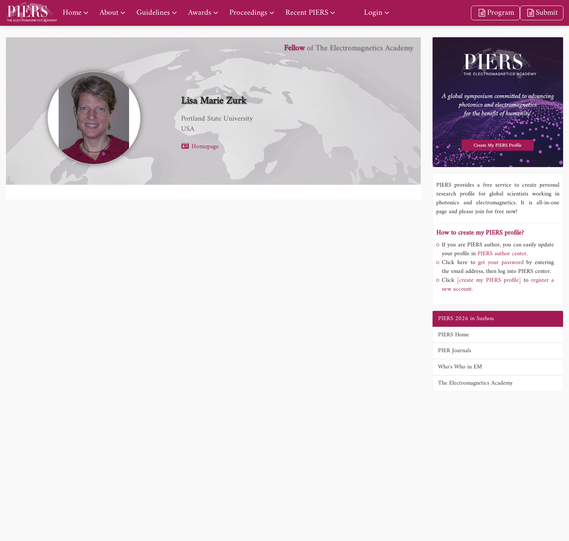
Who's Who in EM (460, 367)
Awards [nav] (199, 13)
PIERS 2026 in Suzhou (466, 318)
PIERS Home (453, 335)
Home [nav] (72, 13)
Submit (542, 13)
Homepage (200, 146)
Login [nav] (373, 13)
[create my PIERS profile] (489, 280)
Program (495, 13)
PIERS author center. (503, 254)
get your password (499, 262)
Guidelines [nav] (153, 13)
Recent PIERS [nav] (306, 13)
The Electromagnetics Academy (475, 383)
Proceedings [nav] (248, 13)
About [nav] (109, 13)
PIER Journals (454, 351)
